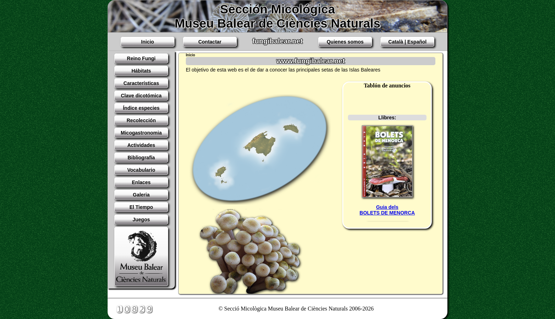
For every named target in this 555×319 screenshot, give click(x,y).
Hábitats (141, 71)
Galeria (141, 195)
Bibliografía (141, 157)
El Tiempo (141, 207)
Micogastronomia (141, 133)
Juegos (141, 219)
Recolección (141, 120)
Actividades (141, 145)
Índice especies (141, 108)
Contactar (209, 42)
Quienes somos (345, 42)
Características (141, 83)
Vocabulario (141, 170)
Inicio (147, 42)
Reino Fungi (141, 58)
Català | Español (407, 42)
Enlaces (141, 182)
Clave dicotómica (141, 95)
